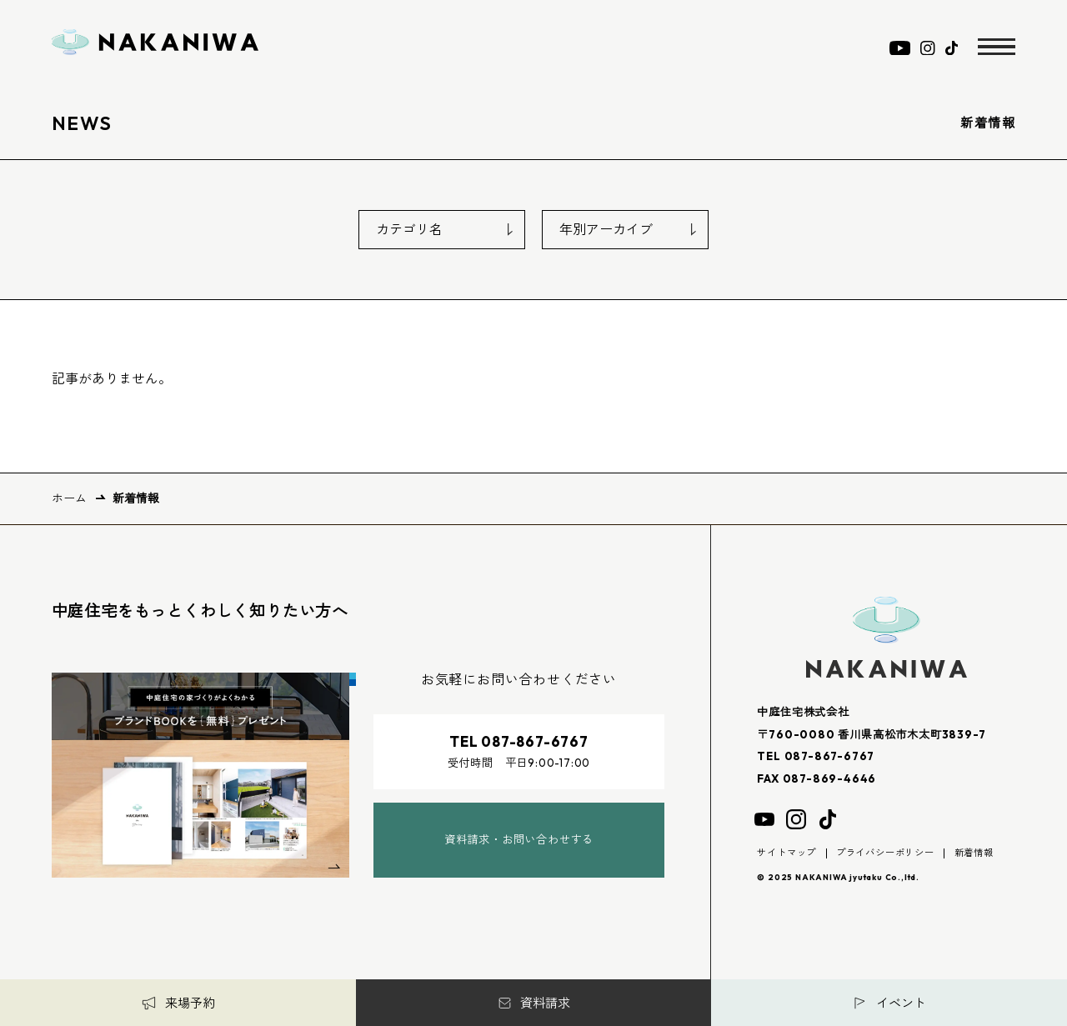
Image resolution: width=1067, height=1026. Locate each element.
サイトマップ (786, 852)
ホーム (69, 498)
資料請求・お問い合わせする (519, 839)
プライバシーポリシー (885, 852)
